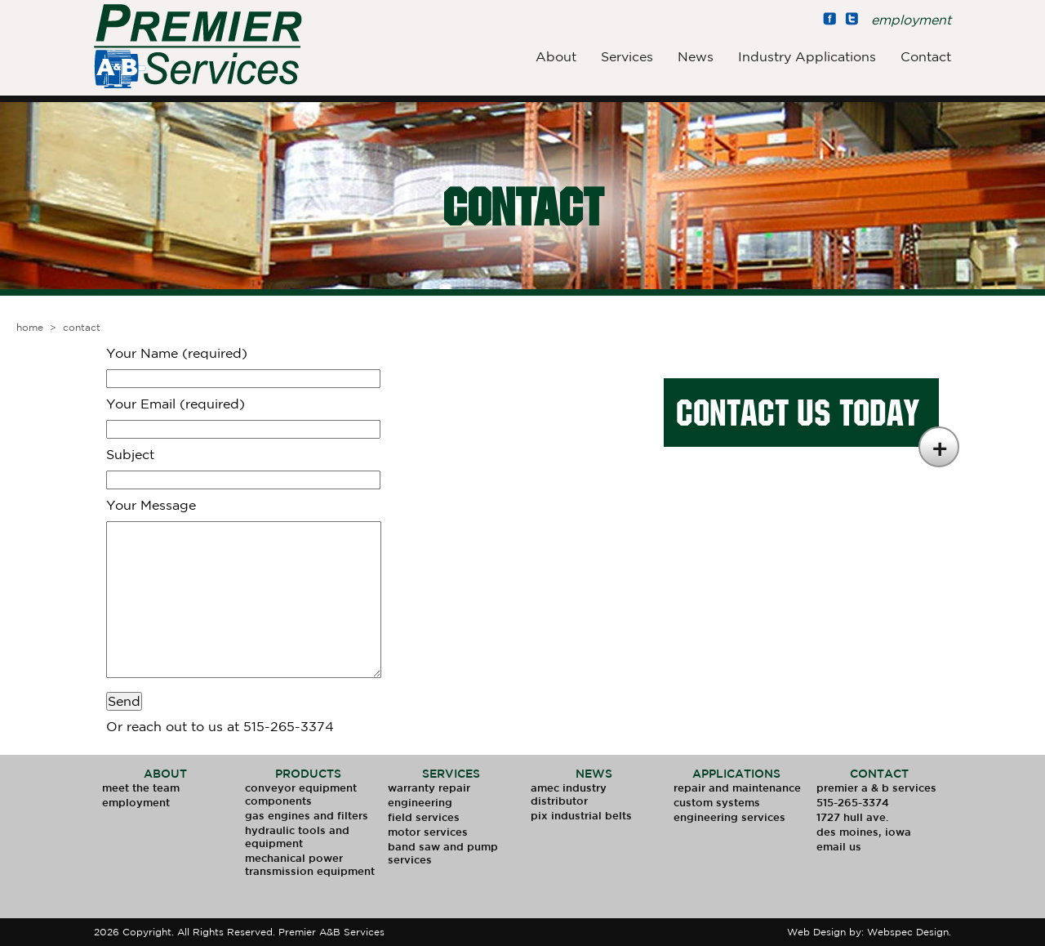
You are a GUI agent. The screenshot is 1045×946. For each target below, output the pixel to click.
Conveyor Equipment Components (301, 794)
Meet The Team (141, 788)
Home (29, 327)
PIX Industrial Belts (581, 816)
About (556, 56)
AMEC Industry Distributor (569, 794)
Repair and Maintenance (737, 788)
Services (627, 56)
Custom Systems (717, 803)
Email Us (838, 847)
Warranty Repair (429, 788)
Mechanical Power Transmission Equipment (310, 864)
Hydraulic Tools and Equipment (297, 837)
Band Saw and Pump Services (443, 853)
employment (911, 19)
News (696, 56)
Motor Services (428, 832)
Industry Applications (807, 56)
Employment (136, 803)
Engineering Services (729, 817)
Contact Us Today (797, 412)
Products (308, 773)
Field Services (424, 817)
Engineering (420, 803)
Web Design (816, 931)
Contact (925, 56)
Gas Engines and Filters (306, 816)
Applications (736, 773)
